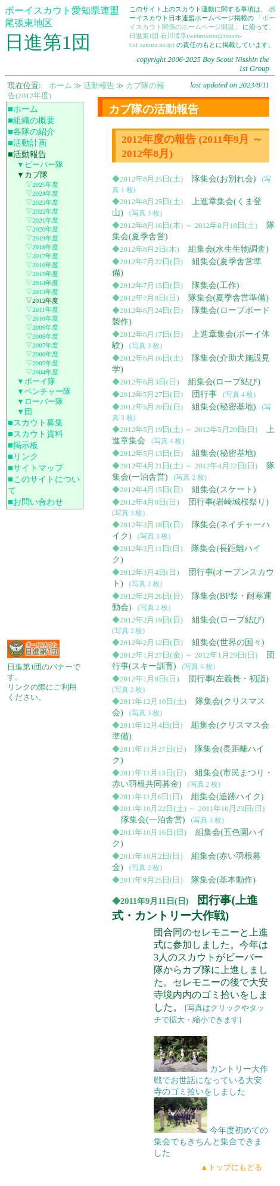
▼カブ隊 (32, 175)
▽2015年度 (42, 273)
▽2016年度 (42, 264)
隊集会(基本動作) (223, 879)
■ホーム (23, 109)
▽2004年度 (42, 371)
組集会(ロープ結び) (224, 381)
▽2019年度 (42, 238)
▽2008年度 (42, 336)
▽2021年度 (42, 220)
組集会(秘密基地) (224, 406)
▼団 (24, 412)
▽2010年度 (42, 318)
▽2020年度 (42, 229)
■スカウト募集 (35, 422)
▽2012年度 (42, 300)
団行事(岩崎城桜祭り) (228, 501)
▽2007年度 (42, 345)
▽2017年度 (42, 255)
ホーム (60, 86)
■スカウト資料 (35, 434)
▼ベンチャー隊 (44, 391)
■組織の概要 (31, 120)
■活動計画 (27, 143)
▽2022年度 (42, 211)
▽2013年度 (42, 291)
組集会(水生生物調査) (228, 249)
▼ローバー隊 (40, 402)
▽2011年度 (42, 309)
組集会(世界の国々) (228, 642)
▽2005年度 (42, 363)
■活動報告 (27, 154)
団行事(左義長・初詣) (228, 678)
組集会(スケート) (224, 489)
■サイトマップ (35, 467)
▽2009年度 (42, 327)
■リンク (23, 456)
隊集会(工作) (215, 285)
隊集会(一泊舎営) (153, 819)
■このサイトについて (44, 484)
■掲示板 (23, 445)
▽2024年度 (42, 193)
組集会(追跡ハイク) (227, 796)
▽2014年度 (42, 282)
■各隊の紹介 (31, 131)
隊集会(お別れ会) (224, 178)
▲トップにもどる (231, 1167)
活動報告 (98, 86)
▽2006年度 (42, 354)
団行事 (204, 394)
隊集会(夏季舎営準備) (228, 297)
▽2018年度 (42, 247)
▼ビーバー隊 (40, 165)
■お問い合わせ (35, 501)
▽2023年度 (42, 202)
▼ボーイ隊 (36, 381)
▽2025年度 (42, 184)
